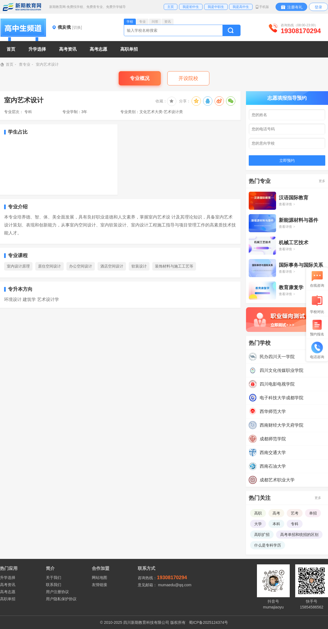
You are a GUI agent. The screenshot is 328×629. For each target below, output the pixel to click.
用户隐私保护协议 (61, 599)
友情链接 (99, 584)
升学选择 (7, 577)
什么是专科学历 (267, 545)
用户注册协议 (57, 592)
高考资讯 (7, 584)
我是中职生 (216, 7)
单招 (313, 513)
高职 (258, 513)
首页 (11, 49)
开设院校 (188, 78)
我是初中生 (191, 7)
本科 (276, 524)
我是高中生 (241, 7)
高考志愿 (7, 592)
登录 (318, 7)
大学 (258, 524)
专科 (294, 524)
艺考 (294, 513)
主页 (170, 7)
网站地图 (99, 577)
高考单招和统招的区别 (299, 534)
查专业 (24, 64)
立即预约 (287, 160)
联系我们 (53, 584)
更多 (322, 181)
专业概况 (140, 78)
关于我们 (53, 577)
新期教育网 (22, 6)
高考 (276, 513)
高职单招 (7, 599)
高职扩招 (262, 534)
